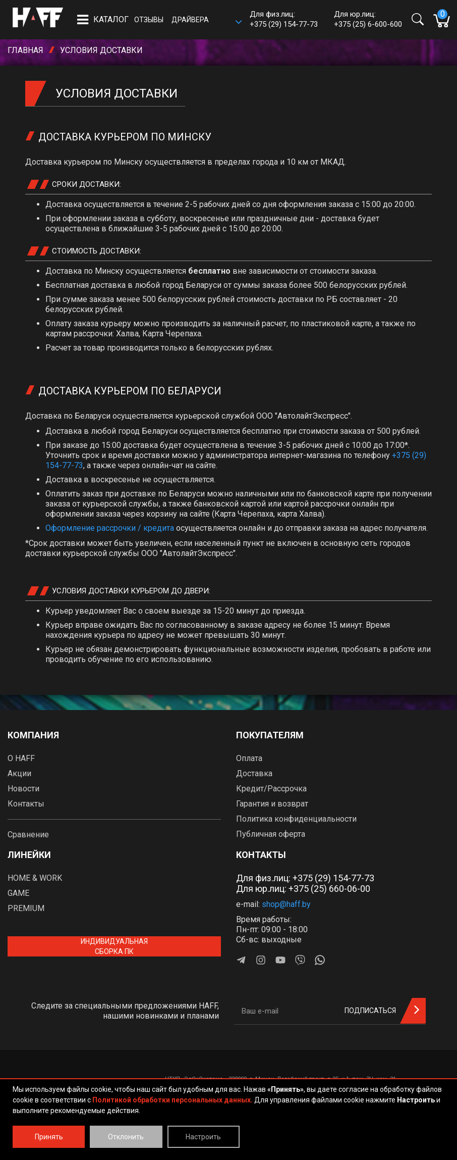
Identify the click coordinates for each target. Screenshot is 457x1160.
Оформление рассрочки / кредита (109, 528)
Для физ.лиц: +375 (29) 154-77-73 (305, 878)
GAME (18, 893)
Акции (19, 773)
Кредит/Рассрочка (271, 788)
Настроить (203, 1137)
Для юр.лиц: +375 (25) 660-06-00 (303, 888)
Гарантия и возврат (272, 804)
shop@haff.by (286, 904)
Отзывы (148, 20)
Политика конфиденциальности (296, 819)
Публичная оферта (270, 834)
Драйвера (190, 20)
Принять (49, 1137)
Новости (23, 788)
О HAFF (21, 758)
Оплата (249, 758)
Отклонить (126, 1137)
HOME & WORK (35, 878)
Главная (25, 50)
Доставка (254, 773)
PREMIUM (26, 908)
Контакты (26, 804)
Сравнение (28, 834)
